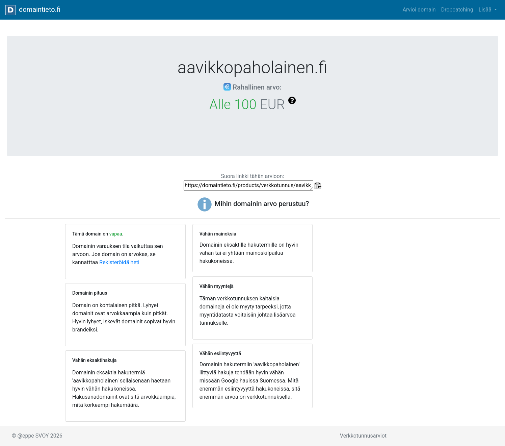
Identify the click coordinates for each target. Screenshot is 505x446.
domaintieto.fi (32, 10)
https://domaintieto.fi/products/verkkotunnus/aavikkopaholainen (248, 185)
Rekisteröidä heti (119, 262)
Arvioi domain (418, 9)
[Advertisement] (379, 274)
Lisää (486, 9)
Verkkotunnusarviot (363, 435)
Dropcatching (457, 9)
